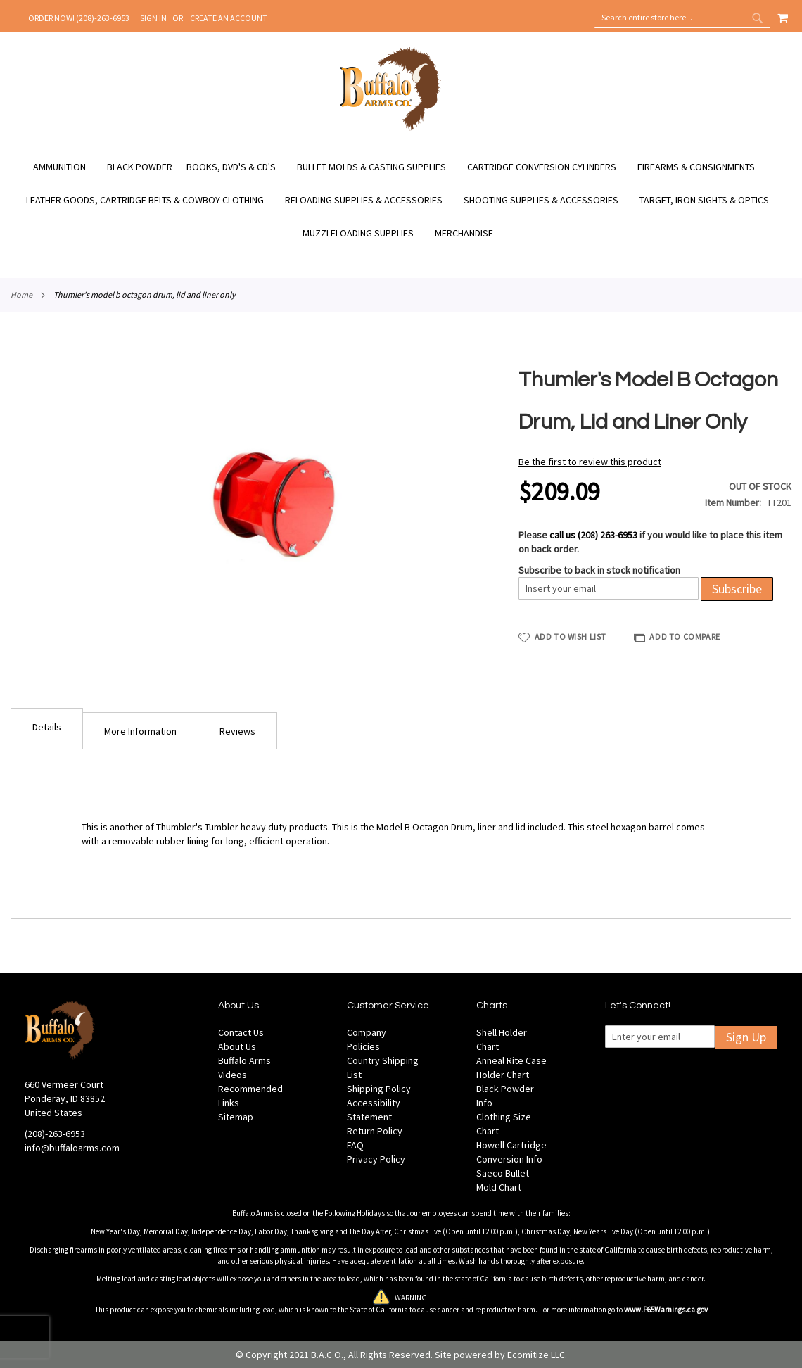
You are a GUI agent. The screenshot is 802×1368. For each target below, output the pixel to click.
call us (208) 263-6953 (593, 534)
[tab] (47, 728)
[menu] (401, 200)
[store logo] (390, 128)
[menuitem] (66, 167)
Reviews (237, 731)
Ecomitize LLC (536, 1354)
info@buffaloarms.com (72, 1147)
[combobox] (682, 17)
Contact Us (241, 1032)
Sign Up (746, 1037)
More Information (140, 731)
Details (46, 727)
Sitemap (235, 1116)
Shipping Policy (379, 1088)
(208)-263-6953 (55, 1133)
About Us (237, 1046)
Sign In (153, 18)
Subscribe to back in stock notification (599, 570)
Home (21, 294)
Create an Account (228, 18)
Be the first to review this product (589, 461)
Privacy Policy (376, 1159)
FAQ (355, 1145)
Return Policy (374, 1131)
